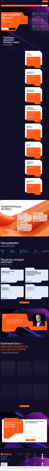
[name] (34, 425)
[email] (34, 429)
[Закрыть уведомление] (48, 466)
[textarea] (34, 434)
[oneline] (34, 427)
